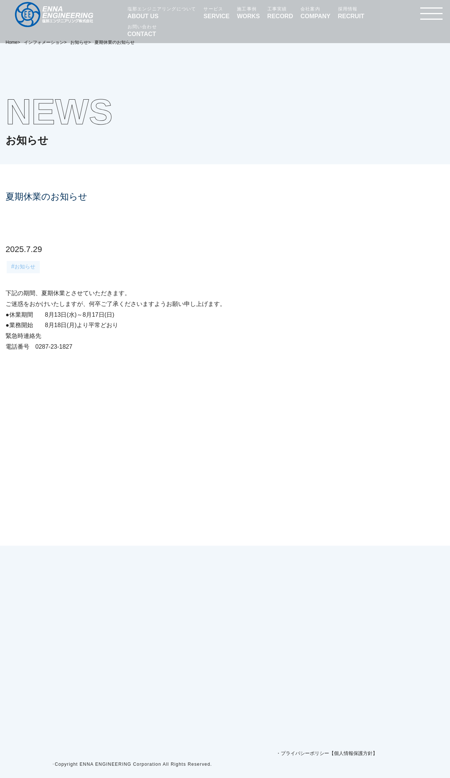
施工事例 (248, 13)
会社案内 (315, 13)
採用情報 (351, 13)
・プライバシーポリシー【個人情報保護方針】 (326, 753)
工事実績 (280, 13)
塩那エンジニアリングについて (162, 13)
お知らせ (25, 266)
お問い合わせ (142, 31)
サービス (216, 13)
